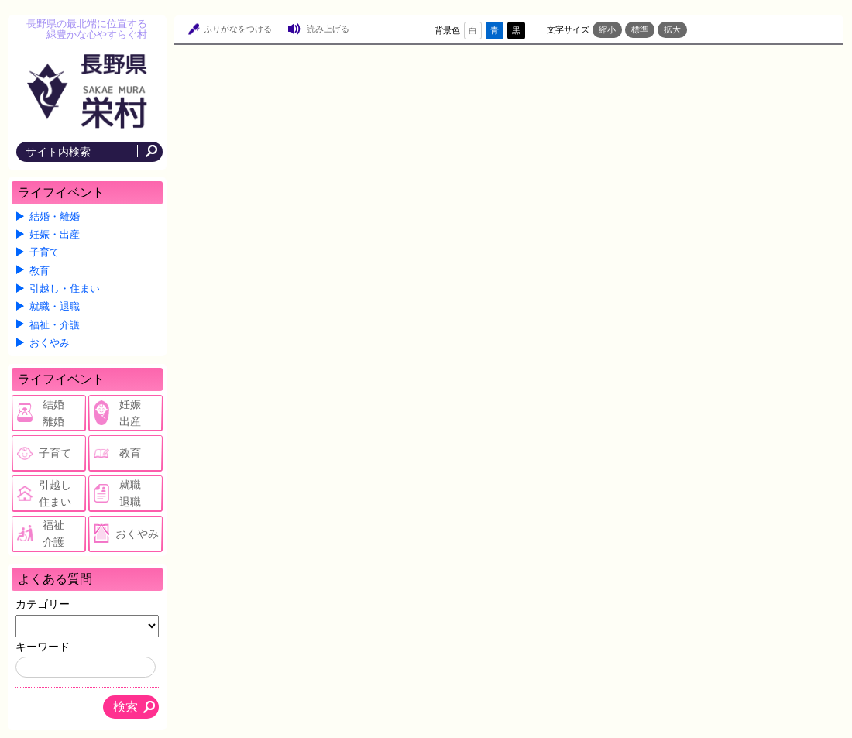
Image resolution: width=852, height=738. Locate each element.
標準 (639, 29)
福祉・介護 (54, 325)
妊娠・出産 (54, 234)
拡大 (672, 29)
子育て (44, 252)
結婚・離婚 (54, 216)
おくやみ (49, 343)
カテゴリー (42, 604)
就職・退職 (54, 306)
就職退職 (130, 493)
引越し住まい (55, 493)
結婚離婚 (53, 412)
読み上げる (328, 28)
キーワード (42, 646)
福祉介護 (53, 533)
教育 (39, 271)
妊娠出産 (130, 412)
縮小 (607, 29)
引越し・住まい (64, 288)
